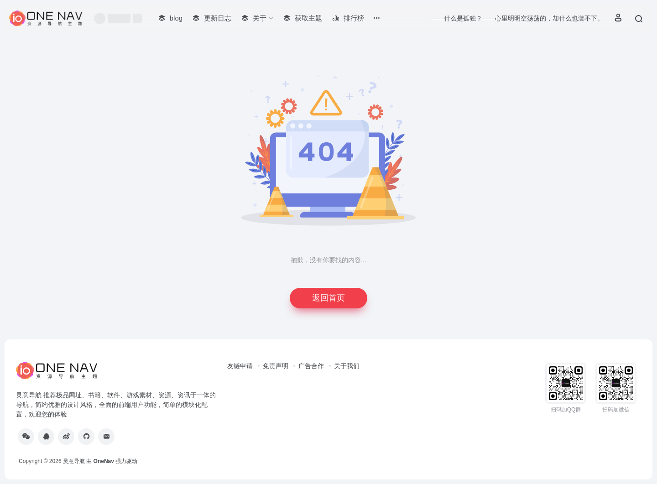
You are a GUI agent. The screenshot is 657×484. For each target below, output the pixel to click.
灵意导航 (74, 461)
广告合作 (311, 366)
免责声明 (275, 366)
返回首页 (328, 297)
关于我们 (347, 366)
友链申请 (240, 366)
